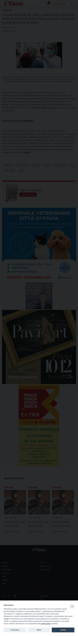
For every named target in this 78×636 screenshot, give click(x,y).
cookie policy (45, 624)
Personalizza (15, 630)
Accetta (63, 630)
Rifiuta (39, 630)
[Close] (72, 606)
